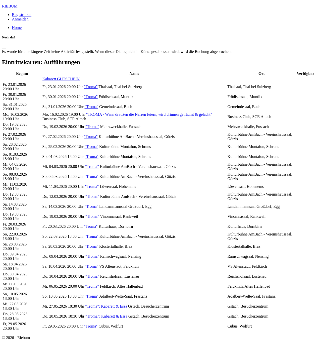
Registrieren (21, 14)
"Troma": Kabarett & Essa (106, 306)
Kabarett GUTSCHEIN (61, 79)
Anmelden (20, 19)
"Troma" (91, 87)
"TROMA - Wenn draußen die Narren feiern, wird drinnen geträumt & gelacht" (149, 114)
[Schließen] (4, 48)
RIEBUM (9, 6)
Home (17, 27)
